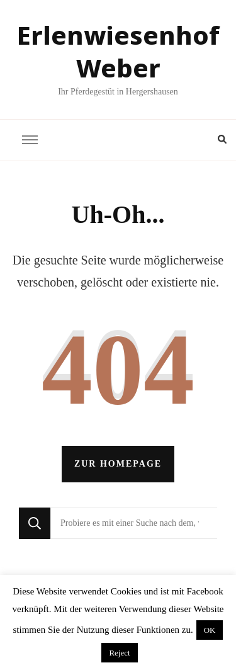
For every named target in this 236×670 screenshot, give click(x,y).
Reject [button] (119, 652)
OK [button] (210, 630)
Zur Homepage (118, 463)
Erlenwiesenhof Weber (118, 51)
